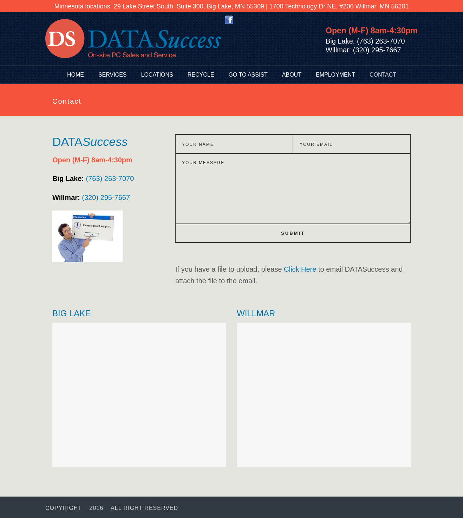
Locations (157, 75)
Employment (335, 75)
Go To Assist (247, 75)
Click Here (300, 269)
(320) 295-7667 (91, 197)
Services (112, 75)
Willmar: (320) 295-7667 (363, 50)
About (291, 75)
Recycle (201, 75)
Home (75, 75)
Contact (383, 75)
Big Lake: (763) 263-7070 (365, 41)
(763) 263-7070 (93, 178)
